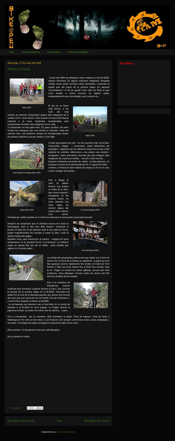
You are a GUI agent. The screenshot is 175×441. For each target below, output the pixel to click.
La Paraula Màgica (78, 52)
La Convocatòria (30, 52)
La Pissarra (53, 52)
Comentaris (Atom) (66, 432)
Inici (11, 52)
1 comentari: (16, 408)
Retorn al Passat (19, 69)
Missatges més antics (96, 420)
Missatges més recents (21, 420)
